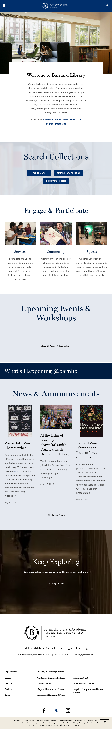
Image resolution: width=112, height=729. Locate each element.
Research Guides (52, 119)
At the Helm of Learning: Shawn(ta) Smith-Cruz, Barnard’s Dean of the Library (55, 444)
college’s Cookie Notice (73, 725)
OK (104, 722)
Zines (7, 694)
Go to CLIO (39, 172)
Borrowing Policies (56, 180)
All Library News (56, 515)
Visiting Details (56, 583)
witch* (17, 471)
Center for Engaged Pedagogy (51, 677)
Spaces (92, 251)
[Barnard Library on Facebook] (44, 710)
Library (8, 677)
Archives (9, 689)
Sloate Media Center (84, 683)
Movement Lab (81, 677)
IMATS (8, 683)
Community (56, 251)
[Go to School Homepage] (55, 6)
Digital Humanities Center (50, 689)
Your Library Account (68, 172)
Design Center (44, 683)
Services (20, 251)
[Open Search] (107, 6)
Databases (60, 123)
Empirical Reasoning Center (51, 694)
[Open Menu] (4, 5)
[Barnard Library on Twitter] (56, 710)
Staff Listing (69, 119)
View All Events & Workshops (56, 346)
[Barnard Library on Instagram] (68, 710)
